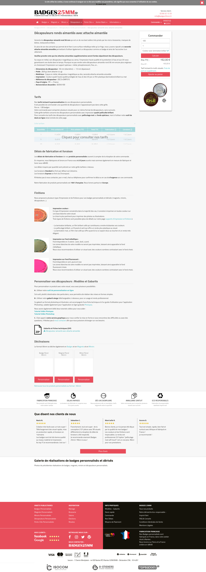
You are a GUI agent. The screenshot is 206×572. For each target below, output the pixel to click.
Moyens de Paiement (113, 521)
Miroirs (63, 22)
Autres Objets (100, 22)
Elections (72, 518)
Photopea (88, 304)
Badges (44, 22)
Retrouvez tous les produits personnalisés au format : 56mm (57, 386)
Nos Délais (109, 518)
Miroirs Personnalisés (42, 515)
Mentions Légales (146, 525)
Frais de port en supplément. (155, 69)
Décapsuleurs (75, 22)
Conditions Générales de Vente (151, 521)
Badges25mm (39, 27)
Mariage (72, 508)
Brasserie (72, 512)
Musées (72, 521)
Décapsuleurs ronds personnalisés (72, 27)
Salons (71, 515)
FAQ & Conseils (145, 518)
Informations (114, 22)
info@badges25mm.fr (163, 16)
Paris (154, 542)
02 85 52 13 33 (166, 13)
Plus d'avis (103, 451)
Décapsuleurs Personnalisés (45, 518)
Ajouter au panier (155, 74)
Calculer (155, 55)
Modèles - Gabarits (112, 508)
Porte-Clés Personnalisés (44, 521)
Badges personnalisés (151, 534)
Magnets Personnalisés (43, 512)
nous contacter (60, 320)
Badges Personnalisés (42, 508)
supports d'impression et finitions (118, 218)
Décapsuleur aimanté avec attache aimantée (105, 27)
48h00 (150, 544)
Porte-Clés (88, 22)
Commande (109, 515)
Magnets (54, 22)
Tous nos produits (146, 508)
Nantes (147, 539)
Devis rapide (109, 512)
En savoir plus (101, 4)
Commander (155, 22)
